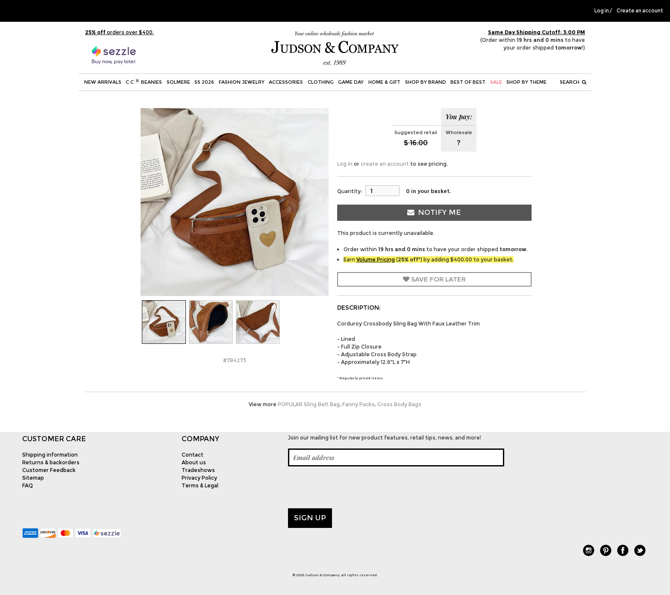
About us (194, 462)
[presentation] (353, 487)
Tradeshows (198, 470)
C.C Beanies (144, 81)
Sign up (310, 517)
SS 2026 (204, 82)
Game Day (351, 82)
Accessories (286, 82)
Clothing (321, 82)
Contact (192, 454)
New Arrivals (102, 82)
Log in (601, 11)
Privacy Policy (199, 478)
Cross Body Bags (399, 404)
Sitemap (33, 478)
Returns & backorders (50, 462)
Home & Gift (384, 82)
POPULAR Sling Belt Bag (309, 404)
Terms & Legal (200, 485)
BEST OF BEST (467, 82)
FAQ (27, 485)
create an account (385, 164)
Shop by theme (526, 82)
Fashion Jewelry (241, 82)
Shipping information (50, 454)
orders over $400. (119, 32)
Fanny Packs (358, 404)
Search (573, 82)
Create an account (640, 11)
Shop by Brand (425, 82)
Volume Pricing (375, 259)
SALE (496, 82)
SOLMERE (178, 82)
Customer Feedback (49, 470)
